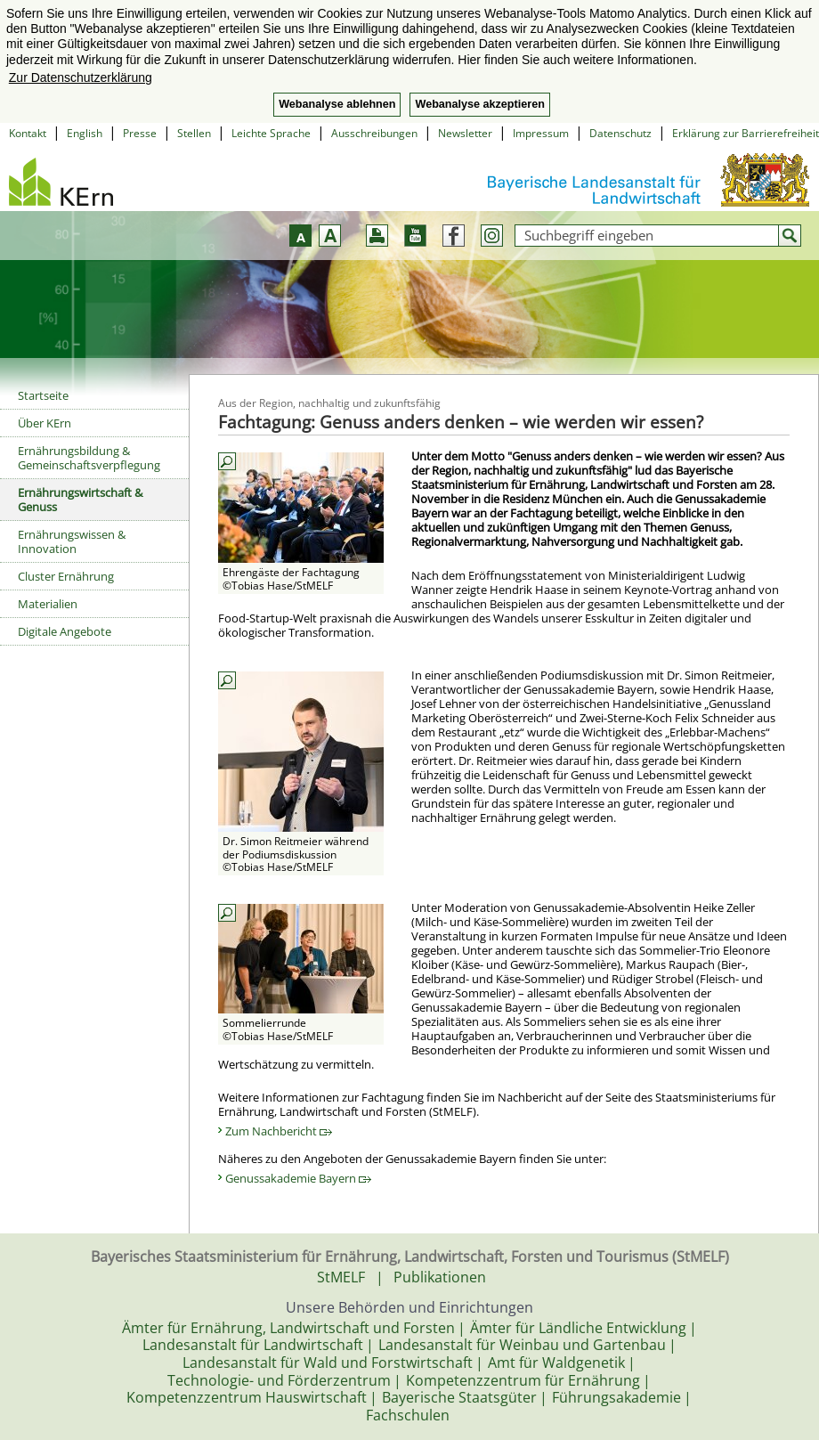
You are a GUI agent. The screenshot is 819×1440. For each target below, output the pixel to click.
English (84, 133)
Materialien (47, 604)
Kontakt (27, 133)
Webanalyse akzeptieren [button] (479, 104)
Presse (140, 133)
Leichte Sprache (271, 133)
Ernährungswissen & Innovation (72, 541)
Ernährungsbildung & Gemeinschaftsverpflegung (89, 458)
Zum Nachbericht (278, 1131)
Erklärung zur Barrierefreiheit (745, 133)
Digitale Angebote (64, 631)
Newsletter (465, 133)
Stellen (194, 133)
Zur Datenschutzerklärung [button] (80, 77)
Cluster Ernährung (66, 576)
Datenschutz (620, 133)
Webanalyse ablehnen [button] (337, 104)
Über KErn (44, 423)
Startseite (43, 395)
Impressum (541, 133)
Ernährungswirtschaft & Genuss (80, 499)
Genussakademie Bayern (298, 1178)
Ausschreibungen (374, 133)
